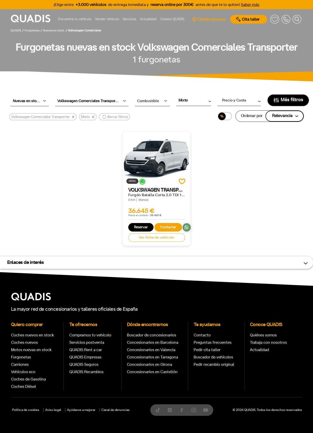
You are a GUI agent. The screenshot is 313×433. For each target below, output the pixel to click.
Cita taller (248, 19)
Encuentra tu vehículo (74, 19)
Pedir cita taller (207, 350)
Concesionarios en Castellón (152, 372)
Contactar (168, 227)
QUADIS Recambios (86, 372)
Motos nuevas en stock (31, 350)
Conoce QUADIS (172, 19)
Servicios (129, 19)
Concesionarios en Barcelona (152, 342)
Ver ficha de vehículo (156, 237)
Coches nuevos (24, 342)
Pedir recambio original (214, 364)
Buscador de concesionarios (151, 335)
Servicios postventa (86, 342)
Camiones (20, 364)
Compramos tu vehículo (90, 335)
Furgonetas (21, 357)
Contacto (202, 335)
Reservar (141, 227)
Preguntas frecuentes (213, 342)
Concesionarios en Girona (149, 364)
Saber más (250, 5)
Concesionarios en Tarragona (152, 357)
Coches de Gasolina (28, 379)
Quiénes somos (263, 335)
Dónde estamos (209, 19)
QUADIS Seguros (83, 364)
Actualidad (148, 19)
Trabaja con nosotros (268, 342)
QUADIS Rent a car (85, 350)
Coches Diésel (23, 386)
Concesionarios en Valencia (151, 350)
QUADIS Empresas (85, 357)
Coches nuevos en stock (32, 335)
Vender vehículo (107, 19)
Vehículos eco (23, 372)
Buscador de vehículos (213, 357)
